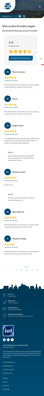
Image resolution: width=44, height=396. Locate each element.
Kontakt (5, 382)
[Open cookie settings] (12, 339)
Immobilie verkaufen (8, 369)
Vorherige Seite (6, 263)
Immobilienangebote (9, 362)
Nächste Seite (5, 275)
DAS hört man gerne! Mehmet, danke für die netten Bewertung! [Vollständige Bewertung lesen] (21, 199)
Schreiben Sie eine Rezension (21, 58)
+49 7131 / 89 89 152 (13, 303)
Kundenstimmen (7, 373)
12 (37, 270)
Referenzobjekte (7, 366)
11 (32, 270)
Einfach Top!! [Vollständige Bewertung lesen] (8, 185)
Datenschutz (6, 389)
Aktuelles (5, 378)
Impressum (6, 385)
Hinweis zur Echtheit (11, 80)
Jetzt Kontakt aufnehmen (14, 309)
